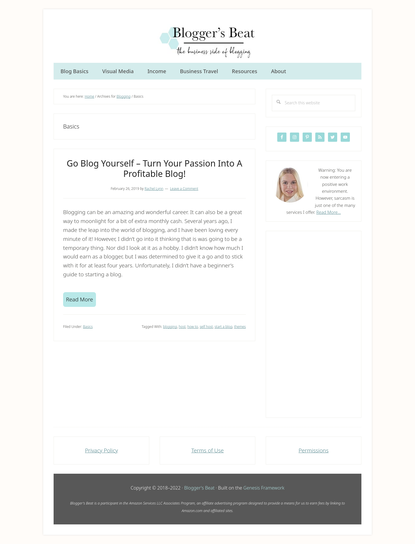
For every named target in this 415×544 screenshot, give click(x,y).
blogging (170, 326)
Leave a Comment (184, 188)
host (182, 326)
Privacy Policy (101, 450)
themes (240, 326)
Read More (79, 299)
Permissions (314, 450)
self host (206, 326)
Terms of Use (207, 450)
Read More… (328, 212)
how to (192, 326)
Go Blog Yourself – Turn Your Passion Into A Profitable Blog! (154, 168)
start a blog (224, 326)
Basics (88, 326)
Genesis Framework (263, 488)
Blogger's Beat (199, 488)
